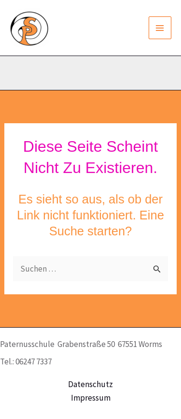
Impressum (91, 397)
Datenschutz (90, 384)
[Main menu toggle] (160, 28)
